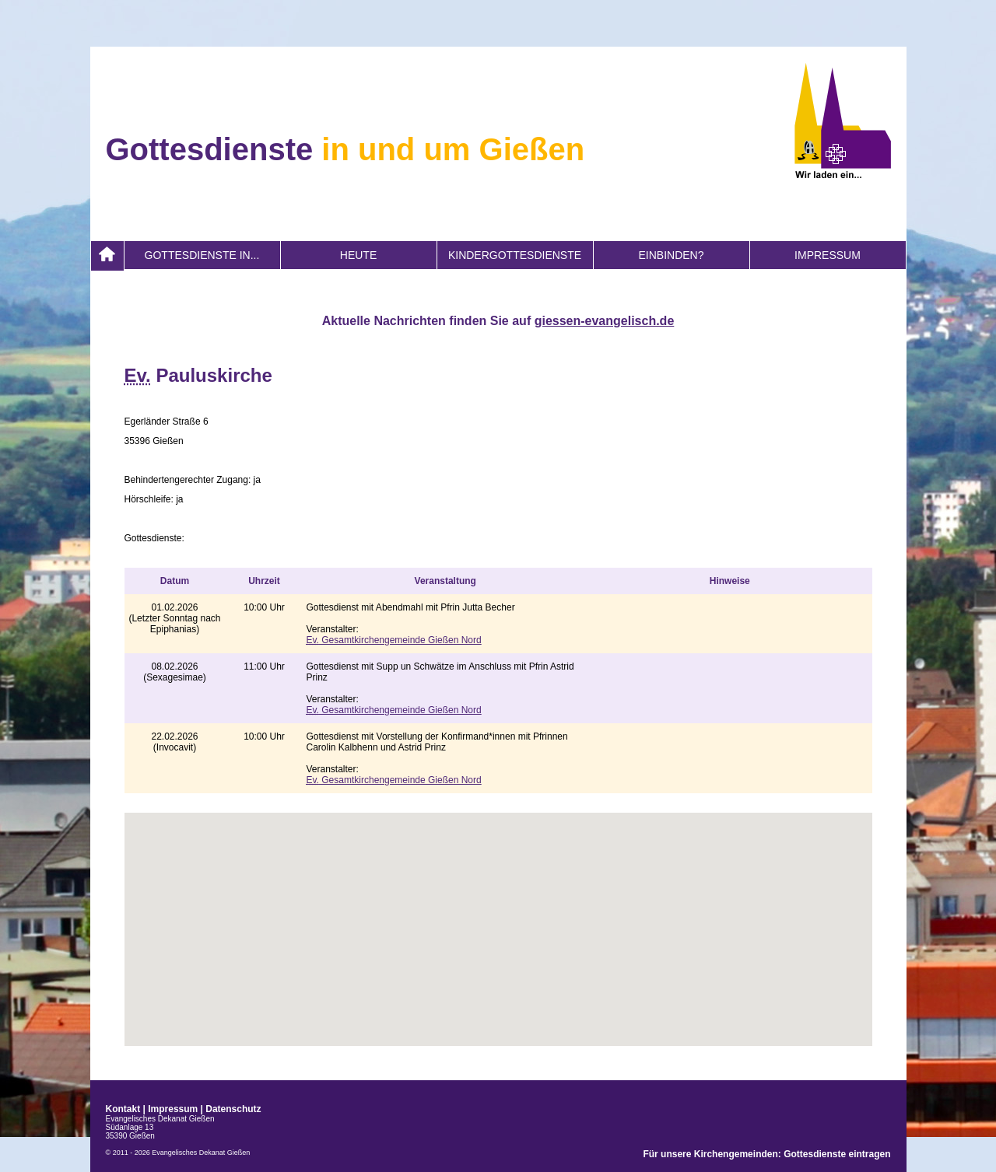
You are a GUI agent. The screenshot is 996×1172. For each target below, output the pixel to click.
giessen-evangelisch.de (605, 320)
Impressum (827, 255)
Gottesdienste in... (202, 255)
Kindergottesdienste (514, 255)
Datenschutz (233, 1109)
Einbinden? (670, 255)
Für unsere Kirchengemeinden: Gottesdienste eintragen (766, 1154)
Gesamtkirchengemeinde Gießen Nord (394, 640)
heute (358, 255)
